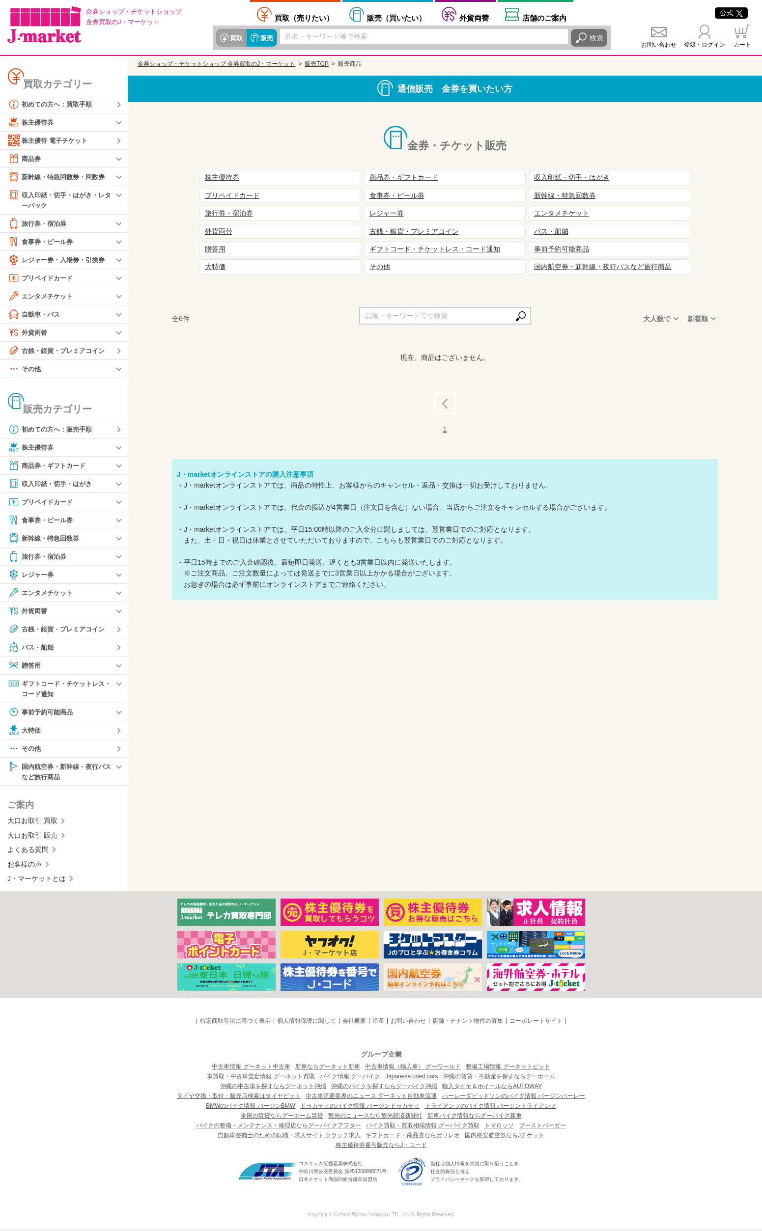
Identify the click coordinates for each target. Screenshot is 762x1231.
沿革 (378, 1023)
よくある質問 (28, 852)
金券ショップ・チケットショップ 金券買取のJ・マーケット (216, 63)
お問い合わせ (659, 44)
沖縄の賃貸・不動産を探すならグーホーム (499, 1078)
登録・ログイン (704, 44)
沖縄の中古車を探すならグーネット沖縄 (273, 1088)
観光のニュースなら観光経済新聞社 (375, 1118)
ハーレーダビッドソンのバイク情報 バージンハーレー (513, 1098)
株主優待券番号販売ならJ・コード (381, 1147)
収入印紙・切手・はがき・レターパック (59, 199)
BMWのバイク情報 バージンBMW (250, 1108)
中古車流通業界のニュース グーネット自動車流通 (371, 1098)
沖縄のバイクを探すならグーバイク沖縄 (384, 1088)
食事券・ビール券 (42, 242)
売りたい (304, 18)
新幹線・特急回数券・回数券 (59, 177)
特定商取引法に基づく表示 (235, 1023)
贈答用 (25, 666)
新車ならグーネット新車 (327, 1069)
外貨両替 (474, 18)
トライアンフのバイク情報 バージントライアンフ (490, 1108)
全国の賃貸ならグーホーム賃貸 (282, 1118)
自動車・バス (35, 315)
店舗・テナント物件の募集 (467, 1023)
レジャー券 (32, 575)
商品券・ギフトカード (49, 466)
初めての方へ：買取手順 (52, 104)
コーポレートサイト (536, 1023)
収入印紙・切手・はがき (52, 484)
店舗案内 (544, 18)
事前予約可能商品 (42, 713)
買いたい (396, 18)
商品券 (25, 158)
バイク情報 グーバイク (350, 1078)
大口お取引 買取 (32, 823)
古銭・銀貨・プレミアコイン (59, 351)
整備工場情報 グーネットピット (508, 1069)
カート (742, 44)
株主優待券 (32, 122)
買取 (236, 38)
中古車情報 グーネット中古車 (251, 1069)
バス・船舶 (32, 648)
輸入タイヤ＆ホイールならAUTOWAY (492, 1088)
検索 (596, 38)
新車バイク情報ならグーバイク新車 (474, 1118)
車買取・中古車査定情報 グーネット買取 (260, 1078)
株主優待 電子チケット (50, 140)
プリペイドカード (42, 278)
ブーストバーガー (542, 1127)
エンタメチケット (42, 296)
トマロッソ (499, 1127)
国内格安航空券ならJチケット (504, 1137)
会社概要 (354, 1023)
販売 (265, 38)
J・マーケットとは (36, 881)
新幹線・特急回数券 (46, 539)
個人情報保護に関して (306, 1023)
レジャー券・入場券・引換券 (59, 260)
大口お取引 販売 (32, 838)
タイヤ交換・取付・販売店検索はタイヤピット (239, 1098)
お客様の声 (24, 866)
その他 (25, 369)
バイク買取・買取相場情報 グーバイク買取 (423, 1127)
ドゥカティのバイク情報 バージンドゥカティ (360, 1108)
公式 (731, 13)
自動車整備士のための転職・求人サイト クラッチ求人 (289, 1137)
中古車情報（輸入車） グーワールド (413, 1069)
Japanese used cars (411, 1078)
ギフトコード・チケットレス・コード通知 (56, 688)
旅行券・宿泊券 (39, 224)
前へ (453, 403)
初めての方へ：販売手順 (52, 430)
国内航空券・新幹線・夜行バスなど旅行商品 (59, 772)
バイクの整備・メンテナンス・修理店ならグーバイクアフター (278, 1127)
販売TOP (316, 63)
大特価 (25, 732)
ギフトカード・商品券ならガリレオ (413, 1137)
